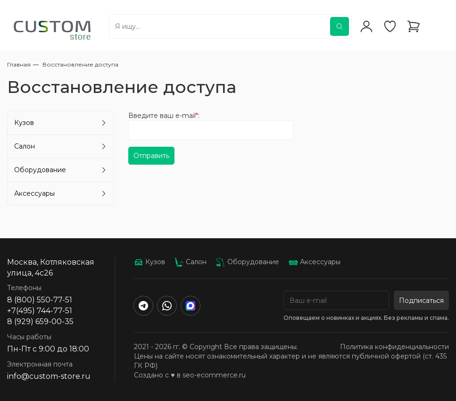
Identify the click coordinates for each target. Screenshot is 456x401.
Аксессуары (34, 193)
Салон (24, 146)
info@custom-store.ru (49, 376)
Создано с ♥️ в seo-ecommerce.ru (189, 375)
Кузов (24, 122)
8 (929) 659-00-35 (40, 321)
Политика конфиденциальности (394, 347)
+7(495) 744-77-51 (39, 310)
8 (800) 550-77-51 (39, 299)
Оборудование (40, 170)
